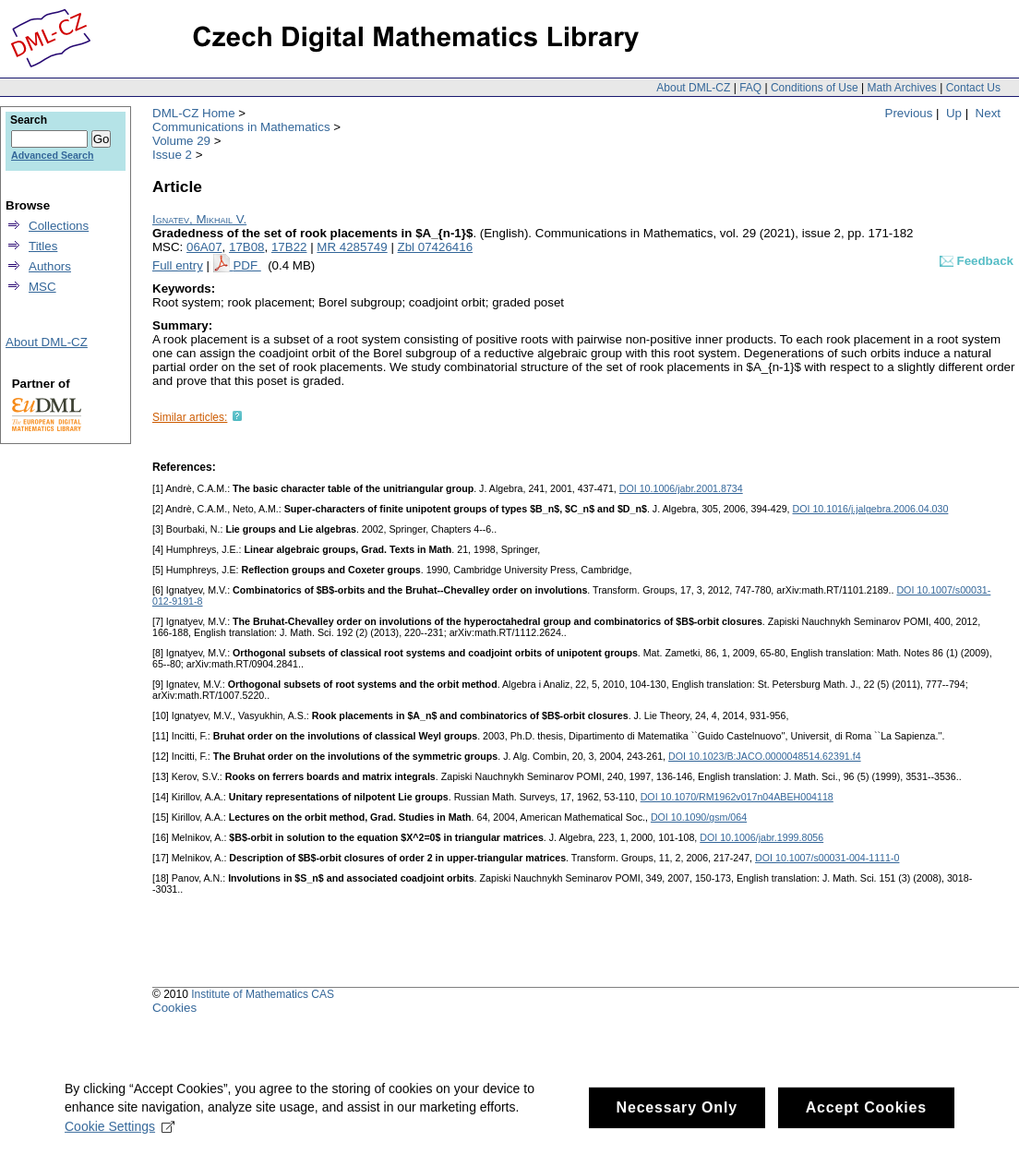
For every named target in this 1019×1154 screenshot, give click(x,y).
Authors (50, 266)
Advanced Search (52, 155)
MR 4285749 (352, 247)
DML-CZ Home (193, 113)
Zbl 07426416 (436, 247)
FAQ (750, 87)
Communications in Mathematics (241, 127)
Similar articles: (189, 417)
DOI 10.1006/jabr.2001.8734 (681, 488)
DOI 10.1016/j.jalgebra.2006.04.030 (871, 508)
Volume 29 (181, 141)
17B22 (289, 247)
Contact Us (973, 87)
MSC (42, 287)
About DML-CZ (693, 87)
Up (954, 113)
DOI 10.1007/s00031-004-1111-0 (827, 857)
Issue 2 (172, 155)
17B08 (247, 247)
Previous (909, 113)
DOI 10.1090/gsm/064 (699, 817)
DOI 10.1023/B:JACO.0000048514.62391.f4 (764, 756)
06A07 (204, 247)
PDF (246, 265)
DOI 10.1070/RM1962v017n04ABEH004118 (737, 796)
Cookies (174, 1008)
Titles (43, 246)
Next (988, 113)
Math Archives (901, 87)
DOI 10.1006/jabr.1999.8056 (761, 837)
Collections (59, 226)
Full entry (177, 265)
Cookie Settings (119, 1139)
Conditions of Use (814, 87)
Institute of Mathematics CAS (262, 994)
